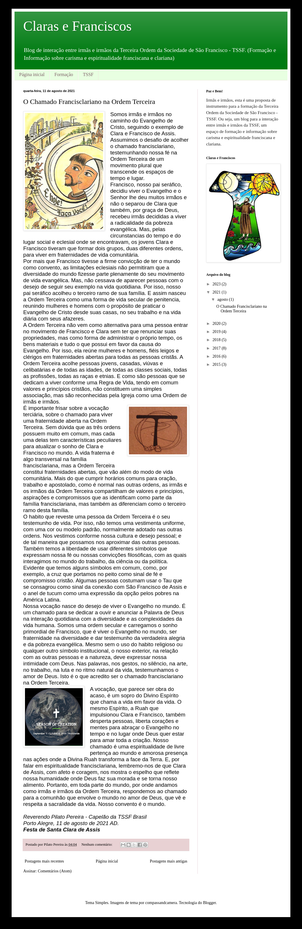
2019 (217, 332)
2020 (217, 323)
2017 (217, 348)
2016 (217, 356)
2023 (217, 284)
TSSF (88, 74)
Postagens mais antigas (168, 861)
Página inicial (32, 74)
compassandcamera (161, 903)
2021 (217, 292)
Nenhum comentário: (97, 844)
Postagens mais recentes (44, 861)
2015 (217, 364)
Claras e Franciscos (77, 26)
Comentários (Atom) (54, 871)
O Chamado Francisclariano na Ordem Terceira (89, 101)
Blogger (209, 903)
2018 (217, 340)
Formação (64, 74)
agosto (223, 299)
